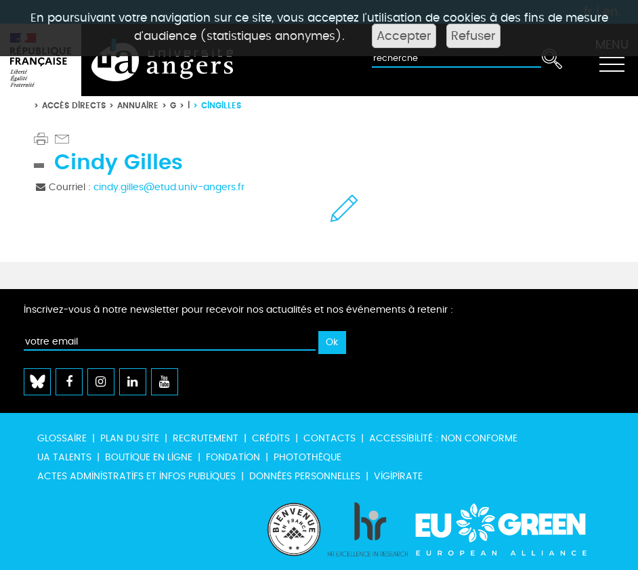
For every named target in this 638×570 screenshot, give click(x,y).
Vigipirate (398, 476)
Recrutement (205, 438)
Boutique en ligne (148, 457)
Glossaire (62, 438)
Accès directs (74, 105)
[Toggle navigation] (611, 60)
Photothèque (307, 457)
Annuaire (137, 105)
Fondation (233, 457)
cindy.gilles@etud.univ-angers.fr (168, 187)
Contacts (329, 438)
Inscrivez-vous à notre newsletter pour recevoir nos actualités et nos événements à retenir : (238, 310)
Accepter (404, 35)
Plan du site (129, 438)
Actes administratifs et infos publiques (136, 476)
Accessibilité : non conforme (443, 438)
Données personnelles (304, 476)
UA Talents (64, 457)
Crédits (271, 438)
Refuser (473, 35)
